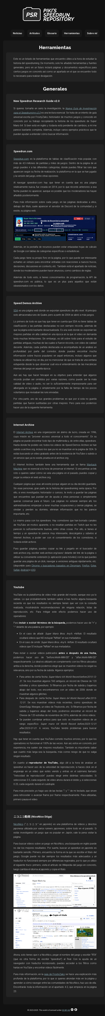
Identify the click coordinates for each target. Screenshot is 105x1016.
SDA (15, 310)
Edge (93, 565)
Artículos (35, 33)
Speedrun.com (21, 158)
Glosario (52, 33)
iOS (33, 570)
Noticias (17, 33)
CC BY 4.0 (69, 1010)
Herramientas (72, 33)
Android (25, 570)
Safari (16, 570)
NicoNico (18, 824)
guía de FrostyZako (54, 974)
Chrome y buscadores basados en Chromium (56, 565)
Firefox (85, 565)
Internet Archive (24, 432)
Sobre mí (92, 33)
